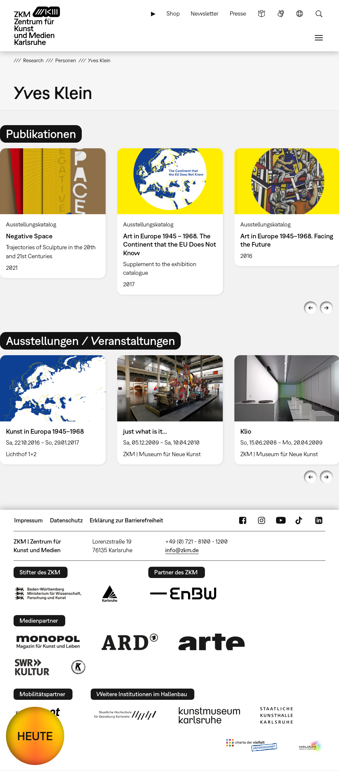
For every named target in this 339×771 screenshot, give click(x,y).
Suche (318, 13)
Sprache (299, 13)
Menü (318, 37)
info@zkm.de (182, 550)
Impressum (28, 520)
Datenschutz (66, 520)
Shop (173, 13)
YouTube (280, 520)
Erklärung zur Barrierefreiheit (126, 520)
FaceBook (242, 520)
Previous (310, 307)
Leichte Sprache (261, 13)
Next (326, 307)
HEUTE (35, 736)
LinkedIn (318, 520)
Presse (238, 13)
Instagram (261, 520)
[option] (169, 221)
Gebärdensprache (280, 13)
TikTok (299, 520)
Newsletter (204, 13)
